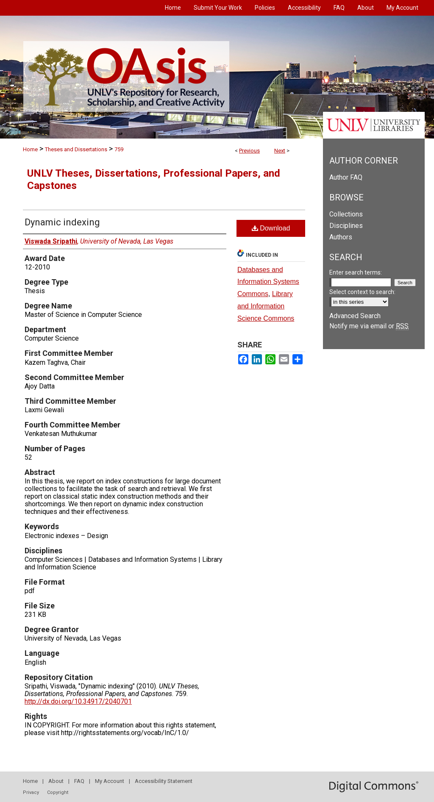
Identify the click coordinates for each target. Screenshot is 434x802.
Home (30, 149)
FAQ (79, 781)
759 (118, 149)
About (56, 781)
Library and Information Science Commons (265, 306)
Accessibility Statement (163, 781)
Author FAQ (345, 177)
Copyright (57, 792)
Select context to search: (362, 292)
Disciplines (346, 226)
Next (279, 150)
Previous (249, 150)
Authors (340, 237)
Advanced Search (355, 316)
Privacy (31, 792)
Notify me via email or (369, 326)
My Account (109, 781)
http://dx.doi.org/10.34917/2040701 (78, 701)
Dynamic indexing (62, 222)
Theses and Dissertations (76, 149)
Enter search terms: (355, 272)
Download (271, 228)
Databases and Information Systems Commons (268, 282)
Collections (346, 214)
